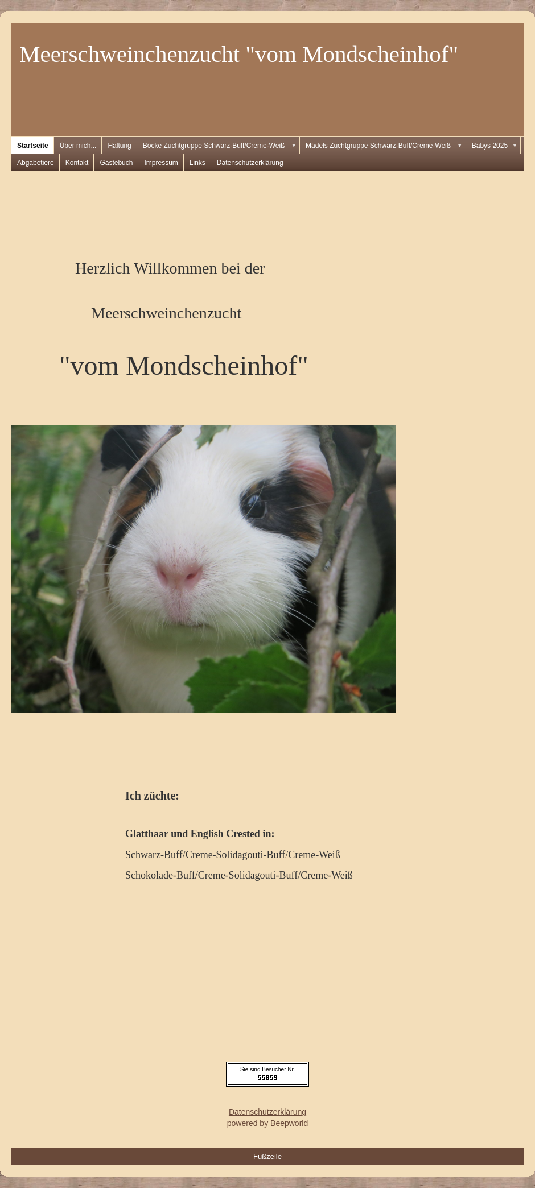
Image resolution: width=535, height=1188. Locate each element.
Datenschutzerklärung (250, 163)
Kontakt (77, 163)
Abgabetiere (35, 163)
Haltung (119, 146)
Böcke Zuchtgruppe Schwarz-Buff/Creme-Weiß (221, 145)
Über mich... (78, 146)
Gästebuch (116, 163)
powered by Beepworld (267, 1123)
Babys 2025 (496, 145)
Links (197, 163)
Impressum (161, 163)
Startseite (32, 146)
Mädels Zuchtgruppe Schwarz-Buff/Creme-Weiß (386, 145)
